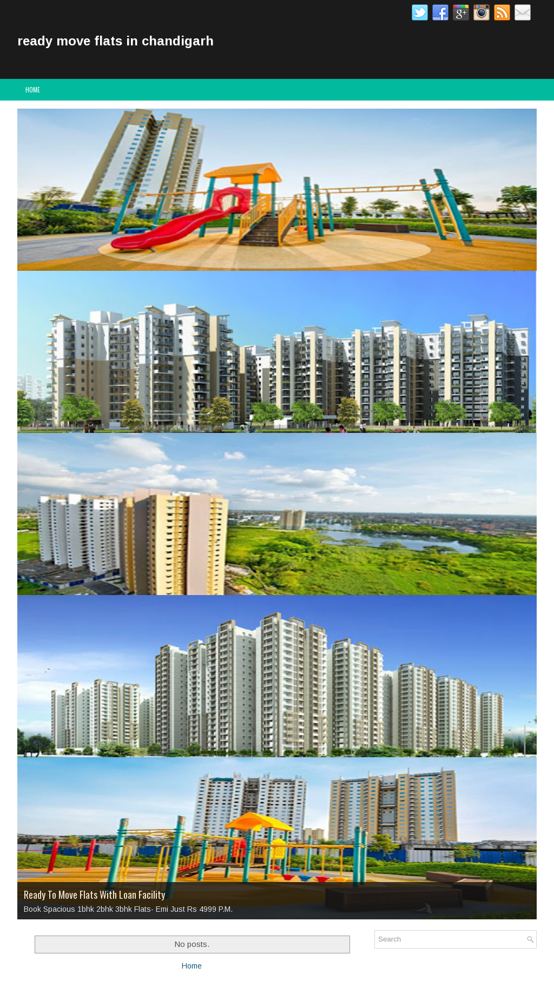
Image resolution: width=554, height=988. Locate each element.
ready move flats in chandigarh (115, 41)
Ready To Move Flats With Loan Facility (94, 894)
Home (32, 89)
